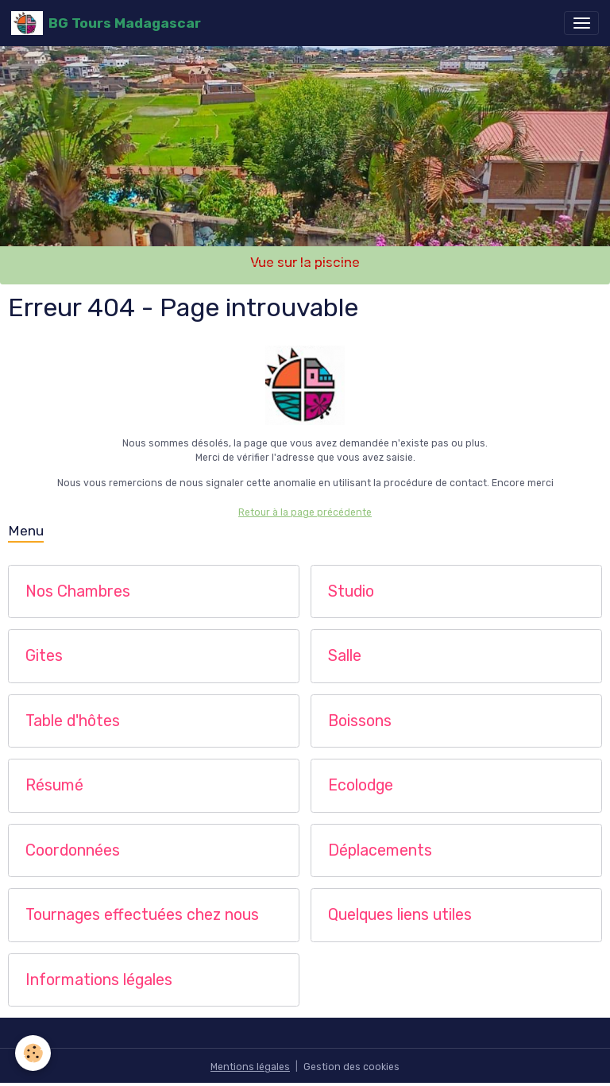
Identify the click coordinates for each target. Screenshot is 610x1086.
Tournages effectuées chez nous (142, 915)
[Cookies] (34, 1053)
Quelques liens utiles (400, 915)
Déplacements (380, 850)
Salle (344, 656)
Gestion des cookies (351, 1066)
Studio (351, 591)
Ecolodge (360, 785)
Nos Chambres (77, 591)
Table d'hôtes (72, 721)
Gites (44, 656)
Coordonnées (72, 850)
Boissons (360, 721)
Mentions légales (250, 1066)
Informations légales (98, 980)
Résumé (54, 785)
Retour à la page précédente (305, 512)
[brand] (106, 23)
